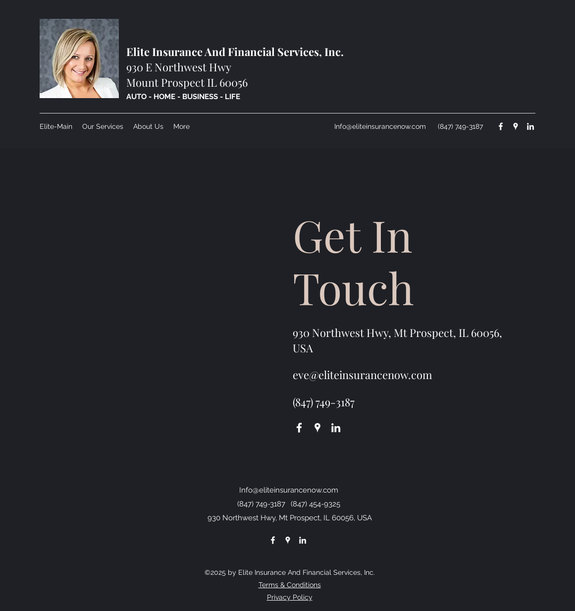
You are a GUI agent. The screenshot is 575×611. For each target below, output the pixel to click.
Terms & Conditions (290, 585)
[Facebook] (501, 126)
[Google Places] (516, 126)
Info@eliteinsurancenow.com (380, 126)
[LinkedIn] (530, 126)
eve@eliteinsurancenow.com (362, 374)
